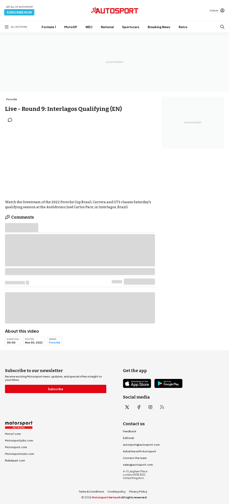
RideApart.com (15, 460)
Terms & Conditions (91, 491)
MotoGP (70, 27)
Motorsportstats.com (19, 453)
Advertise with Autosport (139, 451)
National (107, 27)
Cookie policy (117, 491)
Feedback (129, 431)
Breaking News (159, 27)
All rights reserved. (134, 497)
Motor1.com (13, 433)
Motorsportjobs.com (19, 440)
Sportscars (130, 27)
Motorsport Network (106, 497)
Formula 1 (49, 27)
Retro (183, 27)
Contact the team (135, 458)
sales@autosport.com (138, 464)
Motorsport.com (16, 447)
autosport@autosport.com (141, 444)
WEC (89, 27)
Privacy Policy (138, 491)
